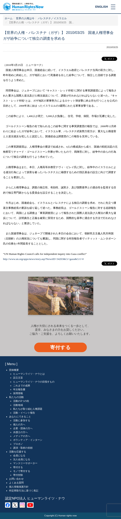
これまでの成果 (21, 385)
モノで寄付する (21, 471)
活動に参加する (21, 420)
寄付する (60, 347)
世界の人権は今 (25, 18)
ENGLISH (101, 6)
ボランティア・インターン (27, 440)
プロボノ (18, 444)
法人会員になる (21, 459)
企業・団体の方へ (23, 428)
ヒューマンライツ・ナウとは (29, 373)
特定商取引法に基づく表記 (23, 490)
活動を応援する (17, 451)
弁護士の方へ (20, 432)
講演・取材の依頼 (23, 447)
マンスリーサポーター (25, 463)
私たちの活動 (16, 397)
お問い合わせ (16, 478)
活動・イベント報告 (24, 412)
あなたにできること (20, 416)
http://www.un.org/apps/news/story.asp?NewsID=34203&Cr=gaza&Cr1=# (43, 259)
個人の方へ (19, 424)
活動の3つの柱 (21, 401)
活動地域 (18, 405)
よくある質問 (16, 482)
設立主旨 (18, 377)
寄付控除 (18, 475)
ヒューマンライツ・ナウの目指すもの (33, 381)
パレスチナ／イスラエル (52, 18)
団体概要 (14, 370)
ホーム (9, 18)
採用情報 (18, 393)
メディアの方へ (21, 436)
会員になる (19, 455)
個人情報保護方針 (19, 486)
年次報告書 (19, 389)
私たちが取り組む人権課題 (27, 408)
